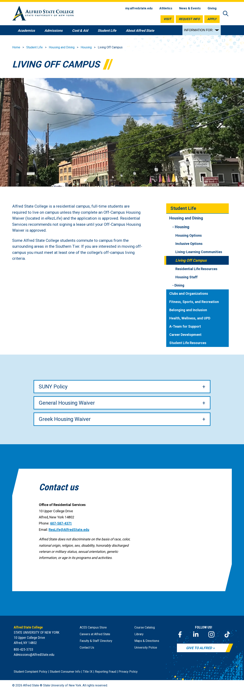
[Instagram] (211, 634)
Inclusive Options (188, 244)
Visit (167, 19)
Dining (179, 285)
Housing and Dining (62, 47)
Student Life (34, 47)
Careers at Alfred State (95, 634)
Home (16, 47)
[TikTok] (227, 634)
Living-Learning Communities (198, 252)
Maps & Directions (146, 641)
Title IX (87, 671)
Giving (212, 8)
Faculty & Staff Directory (96, 641)
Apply (212, 19)
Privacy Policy (128, 671)
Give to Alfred (199, 648)
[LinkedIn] (196, 634)
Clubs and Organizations (188, 294)
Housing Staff (186, 277)
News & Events (190, 8)
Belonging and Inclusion (188, 310)
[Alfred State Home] (43, 14)
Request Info (189, 19)
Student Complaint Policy (30, 671)
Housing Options (188, 235)
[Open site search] (226, 14)
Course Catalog (144, 627)
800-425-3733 (23, 649)
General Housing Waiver (67, 403)
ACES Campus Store (93, 627)
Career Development (185, 335)
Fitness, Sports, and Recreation (194, 302)
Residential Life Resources (196, 269)
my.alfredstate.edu (138, 8)
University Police (145, 647)
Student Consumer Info (65, 671)
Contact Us (87, 647)
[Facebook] (180, 634)
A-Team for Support (185, 326)
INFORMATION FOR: (198, 30)
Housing (86, 47)
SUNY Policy (53, 386)
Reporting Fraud (105, 671)
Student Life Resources (187, 343)
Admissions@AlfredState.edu (34, 655)
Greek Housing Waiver (65, 419)
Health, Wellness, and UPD (189, 318)
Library (139, 634)
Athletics (165, 8)
